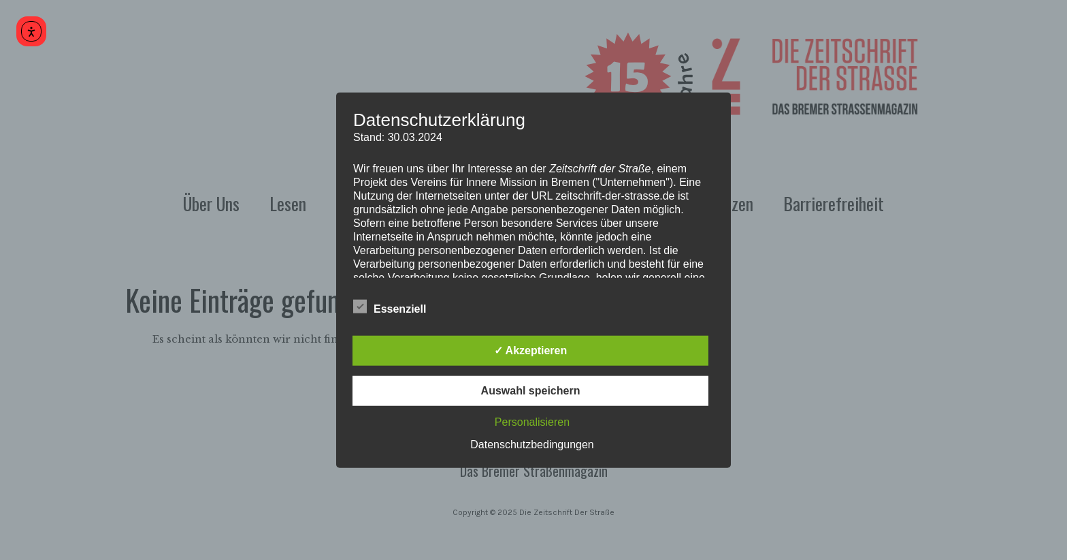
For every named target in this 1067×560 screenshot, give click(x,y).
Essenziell (389, 306)
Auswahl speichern (530, 390)
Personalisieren (532, 421)
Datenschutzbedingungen (531, 444)
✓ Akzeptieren (531, 350)
